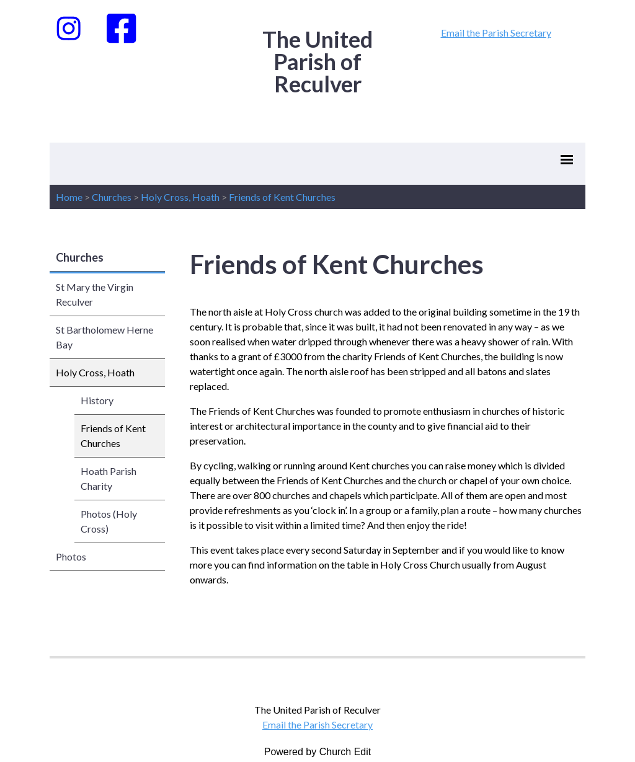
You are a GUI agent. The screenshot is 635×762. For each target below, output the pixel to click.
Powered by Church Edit (317, 751)
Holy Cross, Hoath (180, 197)
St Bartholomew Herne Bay (104, 337)
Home (69, 197)
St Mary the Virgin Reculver (94, 294)
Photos (71, 556)
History (97, 400)
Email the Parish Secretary (496, 32)
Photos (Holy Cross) (109, 521)
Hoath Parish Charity (108, 478)
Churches (111, 197)
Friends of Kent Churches (282, 197)
